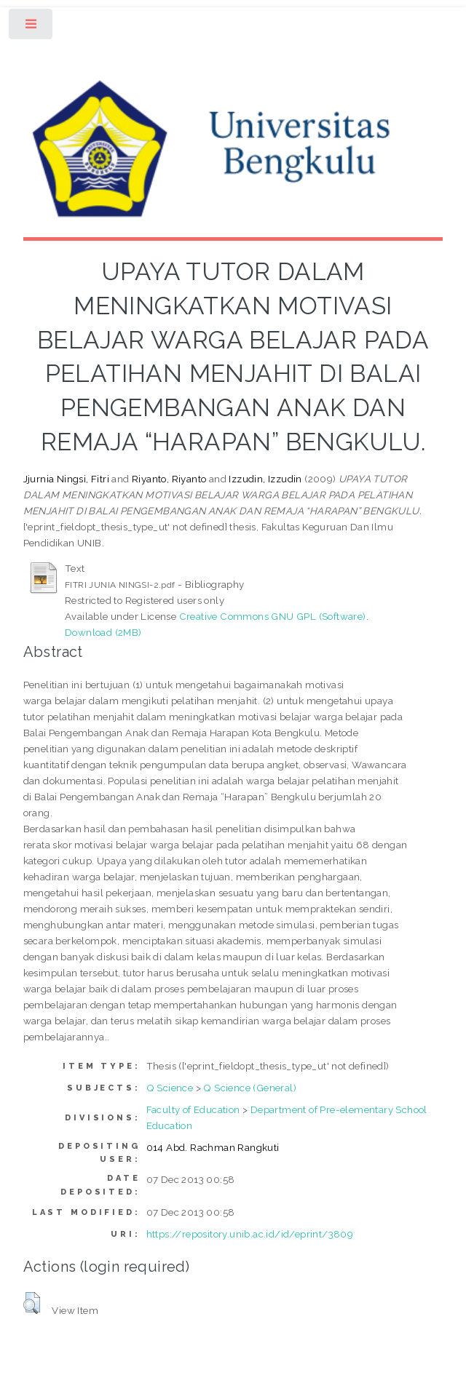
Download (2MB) (103, 632)
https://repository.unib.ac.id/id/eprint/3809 (250, 1234)
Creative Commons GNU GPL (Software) (272, 616)
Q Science (170, 1087)
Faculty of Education (193, 1109)
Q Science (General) (249, 1087)
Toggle (31, 27)
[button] (31, 1303)
